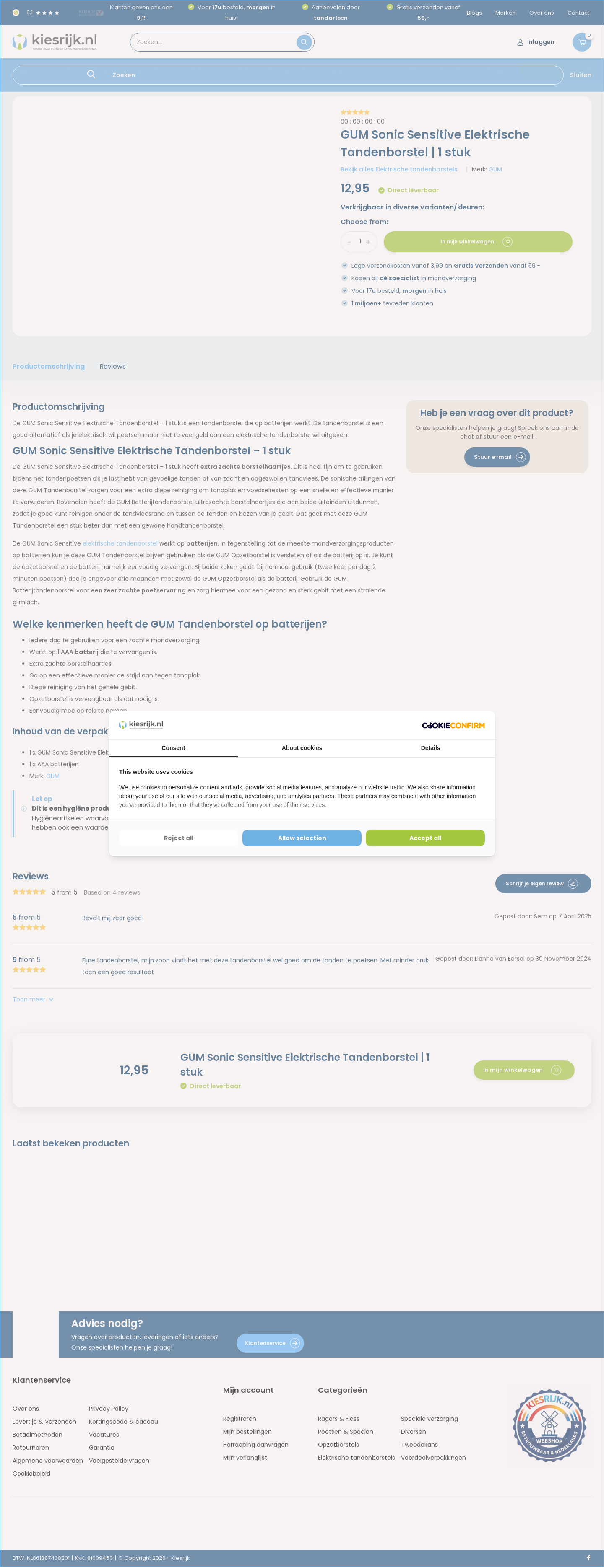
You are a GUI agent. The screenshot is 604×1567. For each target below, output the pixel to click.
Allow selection (302, 838)
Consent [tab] (173, 748)
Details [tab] (430, 748)
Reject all (178, 838)
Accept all (425, 838)
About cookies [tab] (302, 748)
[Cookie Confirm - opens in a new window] (453, 725)
